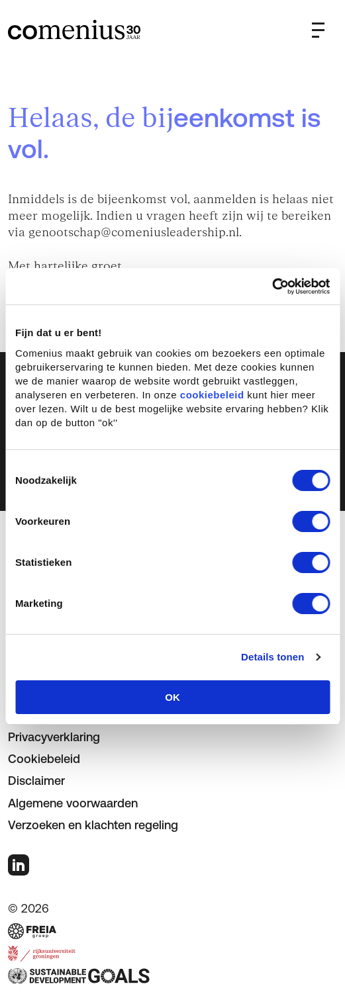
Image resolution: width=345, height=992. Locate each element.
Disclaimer (36, 781)
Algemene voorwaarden (73, 803)
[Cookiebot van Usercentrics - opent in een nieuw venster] (272, 286)
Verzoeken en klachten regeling (93, 825)
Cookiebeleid (44, 759)
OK (172, 697)
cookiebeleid (212, 394)
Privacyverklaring (54, 737)
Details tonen (272, 656)
